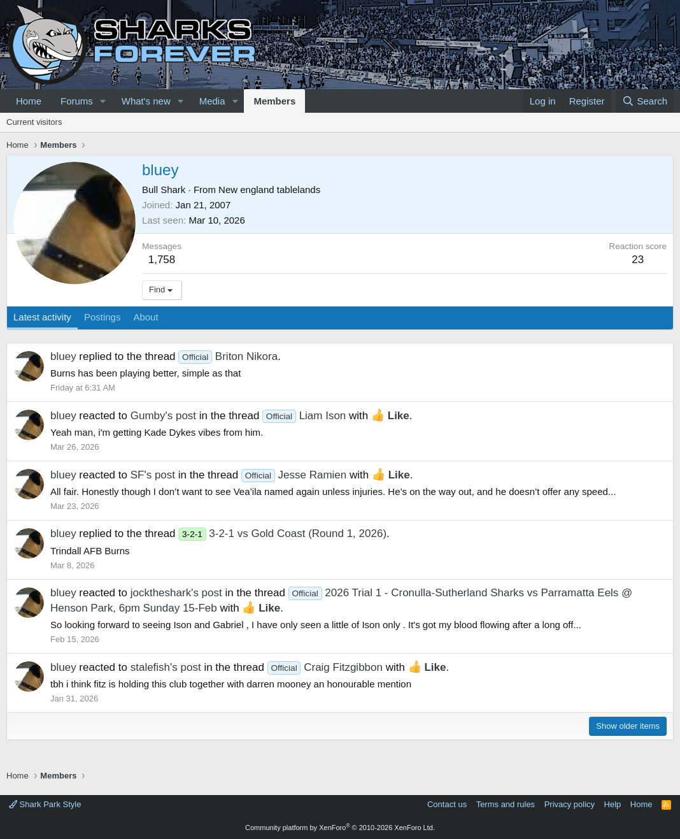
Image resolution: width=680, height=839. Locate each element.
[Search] (645, 101)
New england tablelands (269, 189)
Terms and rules (505, 804)
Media (212, 101)
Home (28, 101)
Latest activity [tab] (42, 317)
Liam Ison (304, 416)
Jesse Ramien (293, 475)
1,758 (162, 260)
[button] (103, 101)
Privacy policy (569, 804)
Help (612, 804)
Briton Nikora (228, 356)
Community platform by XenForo (340, 827)
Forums (76, 101)
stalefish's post (166, 667)
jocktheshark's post (176, 593)
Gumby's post (163, 416)
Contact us (447, 804)
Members (274, 101)
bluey (63, 356)
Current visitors (34, 122)
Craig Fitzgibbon (325, 667)
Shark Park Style (45, 804)
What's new (146, 101)
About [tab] (145, 317)
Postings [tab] (102, 317)
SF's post (153, 475)
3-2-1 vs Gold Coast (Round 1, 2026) (282, 533)
